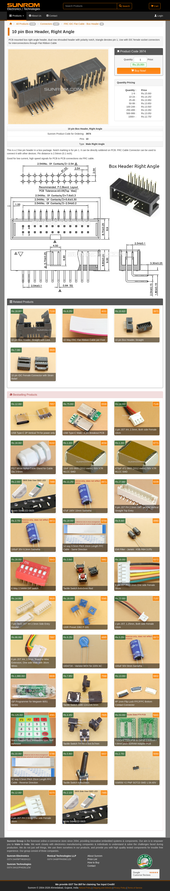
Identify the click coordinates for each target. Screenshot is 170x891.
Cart (154, 6)
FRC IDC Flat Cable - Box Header (84, 24)
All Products (26, 24)
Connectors (49, 24)
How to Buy (93, 862)
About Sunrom (94, 856)
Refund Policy (85, 888)
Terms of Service (135, 888)
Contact (51, 15)
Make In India (22, 844)
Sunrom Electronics (18, 856)
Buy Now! (138, 70)
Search (124, 6)
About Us (35, 15)
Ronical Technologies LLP (61, 856)
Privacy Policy (120, 888)
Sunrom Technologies (19, 864)
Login (158, 15)
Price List (92, 859)
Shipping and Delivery (102, 888)
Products (16, 15)
